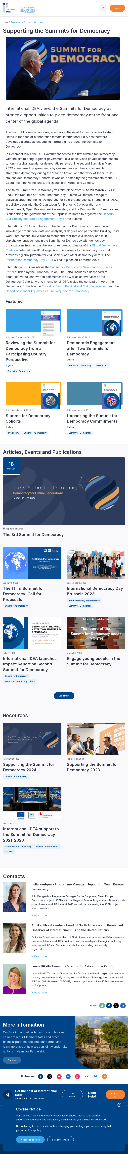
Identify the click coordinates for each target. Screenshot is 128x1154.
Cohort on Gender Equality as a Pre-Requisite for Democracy (47, 291)
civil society (102, 365)
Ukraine (9, 851)
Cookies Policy (29, 1115)
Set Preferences (60, 1139)
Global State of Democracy (18, 846)
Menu (117, 8)
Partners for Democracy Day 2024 (29, 260)
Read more (40, 915)
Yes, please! (72, 1094)
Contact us (115, 1094)
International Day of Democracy (84, 600)
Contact (12, 1060)
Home (5, 22)
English (9, 365)
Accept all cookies (30, 1139)
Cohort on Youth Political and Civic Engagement (75, 286)
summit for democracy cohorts (20, 681)
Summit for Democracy (19, 371)
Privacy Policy (51, 1115)
